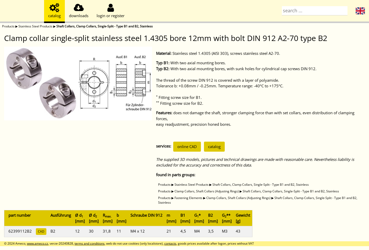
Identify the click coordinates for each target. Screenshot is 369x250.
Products (8, 26)
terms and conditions (90, 243)
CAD (41, 231)
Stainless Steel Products (35, 26)
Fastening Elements (188, 198)
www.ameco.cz (37, 243)
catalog (214, 146)
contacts (170, 243)
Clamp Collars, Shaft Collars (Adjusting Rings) (207, 191)
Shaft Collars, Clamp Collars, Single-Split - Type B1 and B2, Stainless (104, 26)
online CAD (187, 146)
